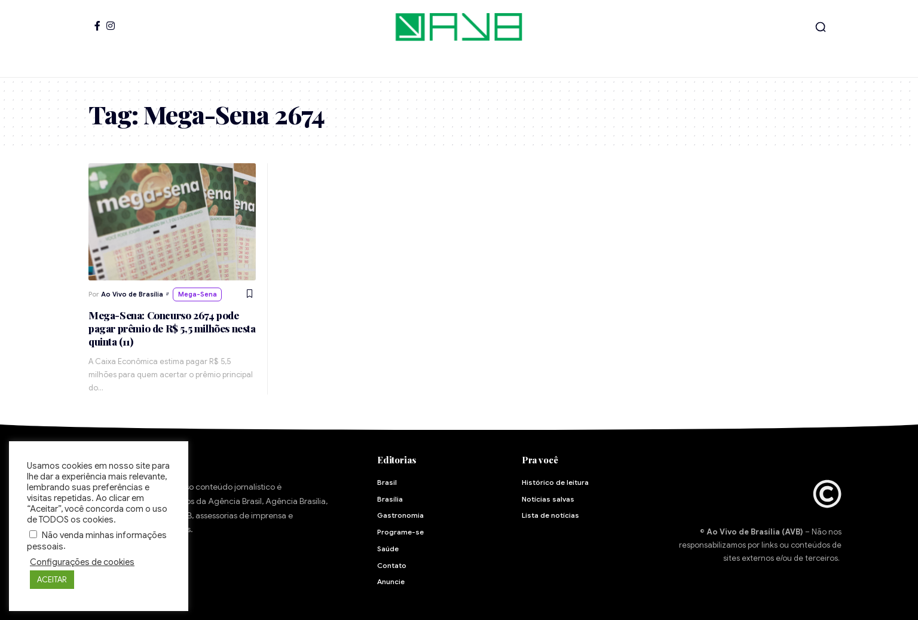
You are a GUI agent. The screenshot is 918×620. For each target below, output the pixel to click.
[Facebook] (97, 25)
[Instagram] (110, 25)
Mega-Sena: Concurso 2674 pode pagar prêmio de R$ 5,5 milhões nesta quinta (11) (172, 328)
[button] (821, 27)
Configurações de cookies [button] (82, 562)
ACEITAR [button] (52, 580)
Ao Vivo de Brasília (132, 294)
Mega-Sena (197, 294)
